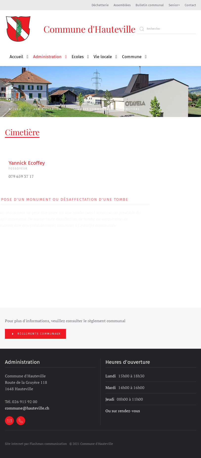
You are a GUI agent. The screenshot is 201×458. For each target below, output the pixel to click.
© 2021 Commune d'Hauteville (91, 443)
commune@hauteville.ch (27, 408)
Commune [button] (131, 56)
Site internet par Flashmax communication (36, 443)
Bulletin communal (150, 5)
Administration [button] (47, 56)
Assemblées (122, 5)
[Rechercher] (166, 29)
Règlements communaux (35, 333)
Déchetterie (100, 5)
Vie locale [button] (103, 56)
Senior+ (174, 5)
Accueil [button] (16, 56)
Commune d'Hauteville (89, 29)
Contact (190, 5)
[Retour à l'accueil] (18, 29)
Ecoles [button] (78, 56)
